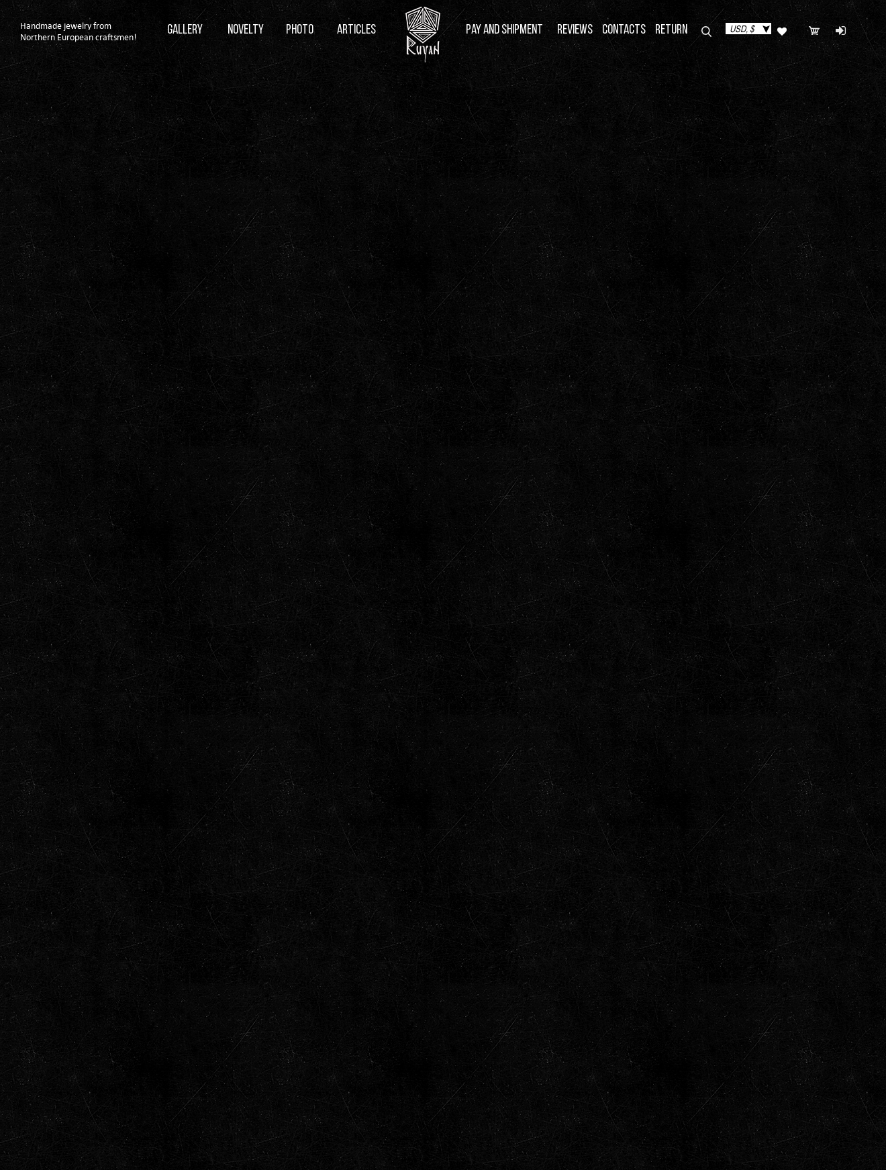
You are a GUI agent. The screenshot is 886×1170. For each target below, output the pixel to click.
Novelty (246, 30)
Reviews (575, 30)
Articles (356, 30)
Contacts (624, 30)
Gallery (185, 30)
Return (671, 30)
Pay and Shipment (504, 30)
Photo (299, 30)
